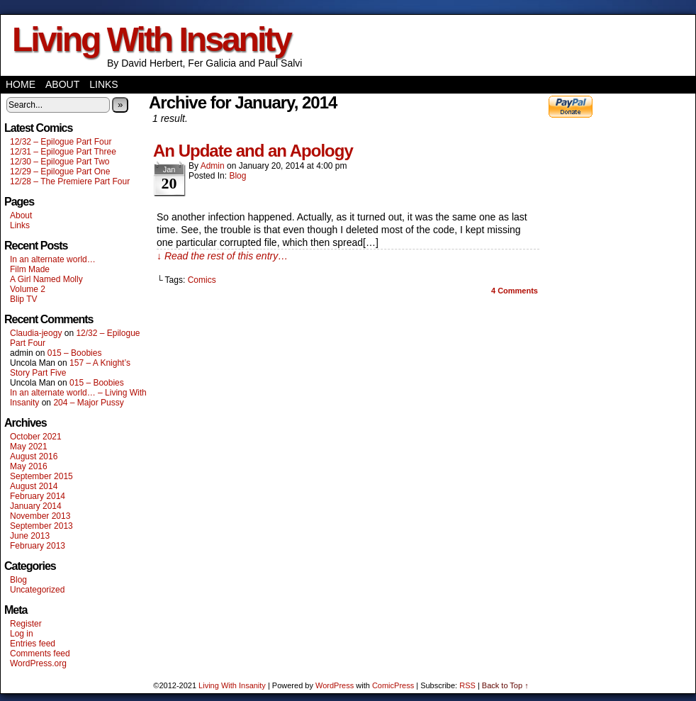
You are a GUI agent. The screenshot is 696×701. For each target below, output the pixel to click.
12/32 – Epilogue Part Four (60, 142)
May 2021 (28, 447)
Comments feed (40, 653)
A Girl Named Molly (46, 279)
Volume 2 (27, 289)
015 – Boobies (74, 353)
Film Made (30, 269)
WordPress (334, 685)
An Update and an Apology (253, 150)
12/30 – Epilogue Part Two (60, 162)
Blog (18, 580)
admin (213, 166)
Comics (202, 280)
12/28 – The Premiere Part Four (70, 181)
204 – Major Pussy (88, 403)
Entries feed (32, 644)
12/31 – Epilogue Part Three (63, 152)
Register (26, 624)
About (62, 84)
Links (103, 84)
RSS (467, 685)
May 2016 (28, 466)
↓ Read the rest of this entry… (222, 256)
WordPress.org (38, 663)
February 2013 (37, 546)
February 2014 (37, 496)
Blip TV (23, 299)
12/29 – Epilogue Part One (60, 171)
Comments (514, 290)
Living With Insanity (151, 39)
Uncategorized (37, 590)
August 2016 (33, 456)
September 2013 (41, 526)
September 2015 (41, 476)
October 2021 (36, 437)
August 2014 (33, 486)
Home (20, 84)
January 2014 (36, 506)
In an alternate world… (53, 259)
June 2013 (30, 536)
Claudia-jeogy (36, 333)
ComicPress (393, 685)
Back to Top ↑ (505, 685)
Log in (21, 634)
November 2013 (40, 516)
